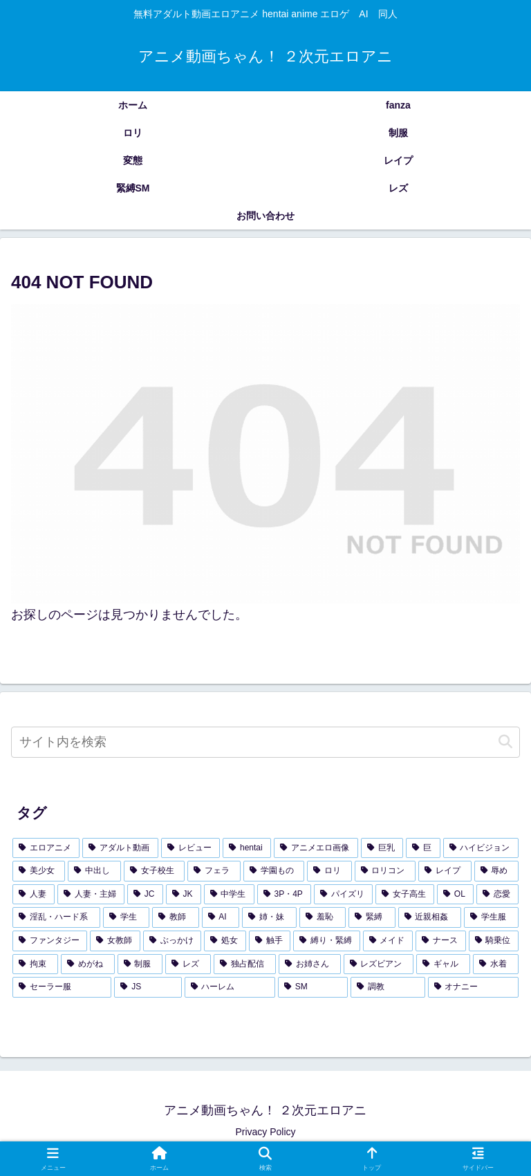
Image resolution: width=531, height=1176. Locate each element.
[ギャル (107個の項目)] (443, 964)
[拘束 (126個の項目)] (35, 964)
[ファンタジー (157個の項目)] (49, 941)
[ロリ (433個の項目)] (329, 871)
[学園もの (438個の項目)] (273, 871)
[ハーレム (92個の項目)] (230, 987)
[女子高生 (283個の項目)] (404, 894)
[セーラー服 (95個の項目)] (61, 987)
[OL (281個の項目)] (455, 894)
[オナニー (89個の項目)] (473, 987)
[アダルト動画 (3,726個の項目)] (120, 848)
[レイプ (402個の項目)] (444, 871)
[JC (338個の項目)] (145, 894)
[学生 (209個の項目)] (126, 917)
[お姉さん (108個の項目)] (310, 964)
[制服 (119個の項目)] (140, 964)
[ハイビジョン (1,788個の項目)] (481, 848)
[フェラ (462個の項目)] (213, 871)
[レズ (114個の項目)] (188, 964)
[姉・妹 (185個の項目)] (269, 917)
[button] (505, 742)
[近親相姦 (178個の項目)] (429, 917)
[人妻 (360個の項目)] (33, 894)
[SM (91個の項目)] (313, 987)
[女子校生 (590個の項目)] (154, 871)
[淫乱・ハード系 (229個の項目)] (56, 917)
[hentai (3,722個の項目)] (247, 848)
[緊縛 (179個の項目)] (371, 917)
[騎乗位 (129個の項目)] (494, 941)
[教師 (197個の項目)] (175, 917)
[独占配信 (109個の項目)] (245, 964)
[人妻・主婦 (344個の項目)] (90, 894)
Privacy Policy (265, 1131)
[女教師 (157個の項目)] (115, 941)
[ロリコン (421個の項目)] (385, 871)
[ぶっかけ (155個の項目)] (172, 941)
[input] (265, 742)
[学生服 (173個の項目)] (491, 917)
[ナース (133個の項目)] (440, 941)
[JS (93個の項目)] (147, 987)
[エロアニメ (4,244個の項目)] (46, 848)
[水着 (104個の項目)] (496, 964)
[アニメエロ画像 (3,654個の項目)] (315, 848)
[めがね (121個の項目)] (88, 964)
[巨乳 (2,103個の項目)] (382, 848)
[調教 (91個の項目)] (388, 987)
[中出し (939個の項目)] (94, 871)
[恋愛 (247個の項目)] (497, 894)
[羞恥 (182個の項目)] (322, 917)
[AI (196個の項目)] (221, 917)
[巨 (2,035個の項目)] (423, 848)
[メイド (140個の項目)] (388, 941)
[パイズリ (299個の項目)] (343, 894)
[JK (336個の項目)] (183, 894)
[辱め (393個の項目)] (496, 871)
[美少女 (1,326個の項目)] (38, 871)
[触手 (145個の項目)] (269, 941)
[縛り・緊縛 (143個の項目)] (326, 941)
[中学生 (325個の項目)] (229, 894)
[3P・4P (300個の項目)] (284, 894)
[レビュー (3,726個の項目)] (190, 848)
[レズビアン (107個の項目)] (379, 964)
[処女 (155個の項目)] (224, 941)
